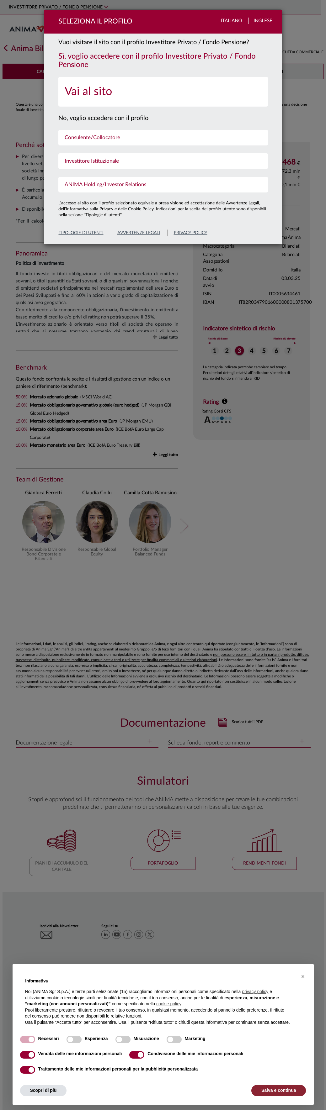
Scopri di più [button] (43, 1090)
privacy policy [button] (255, 991)
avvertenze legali (138, 233)
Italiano (231, 20)
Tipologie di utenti (81, 233)
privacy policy (190, 233)
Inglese (263, 20)
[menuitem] (163, 92)
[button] (303, 976)
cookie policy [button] (168, 1003)
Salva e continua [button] (278, 1090)
